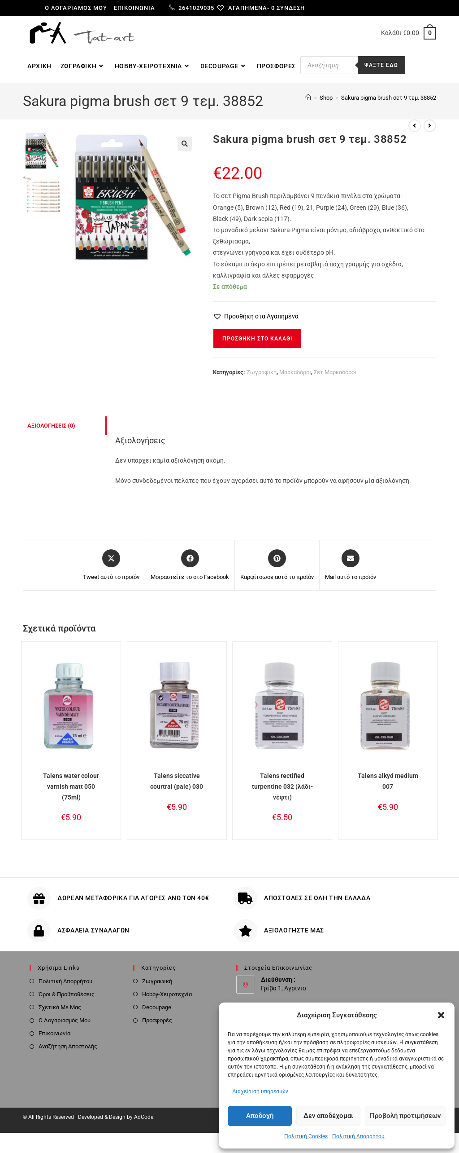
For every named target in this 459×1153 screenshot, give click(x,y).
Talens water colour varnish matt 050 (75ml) (71, 786)
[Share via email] (350, 565)
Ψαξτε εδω (381, 65)
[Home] (308, 97)
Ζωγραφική (262, 372)
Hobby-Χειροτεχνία (167, 994)
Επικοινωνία (134, 7)
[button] (441, 1015)
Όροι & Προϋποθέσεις (67, 994)
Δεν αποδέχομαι (328, 1116)
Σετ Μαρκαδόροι (335, 372)
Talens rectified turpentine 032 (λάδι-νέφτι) (282, 786)
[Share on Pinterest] (277, 565)
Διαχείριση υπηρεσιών (260, 1091)
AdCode (143, 1117)
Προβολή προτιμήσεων (405, 1116)
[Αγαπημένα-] (246, 7)
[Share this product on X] (111, 565)
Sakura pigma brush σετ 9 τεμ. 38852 (388, 97)
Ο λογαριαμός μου (76, 7)
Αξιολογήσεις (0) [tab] (51, 425)
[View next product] (430, 125)
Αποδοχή (259, 1116)
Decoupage (156, 1007)
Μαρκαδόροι (295, 372)
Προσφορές (157, 1020)
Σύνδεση (291, 7)
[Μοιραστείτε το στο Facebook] (190, 565)
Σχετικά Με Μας (60, 1007)
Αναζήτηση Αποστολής (68, 1046)
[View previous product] (414, 125)
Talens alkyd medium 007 (388, 781)
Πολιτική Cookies (306, 1136)
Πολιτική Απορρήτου (358, 1136)
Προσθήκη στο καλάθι (257, 339)
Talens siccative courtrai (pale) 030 (176, 781)
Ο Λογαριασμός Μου (65, 1020)
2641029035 (191, 7)
